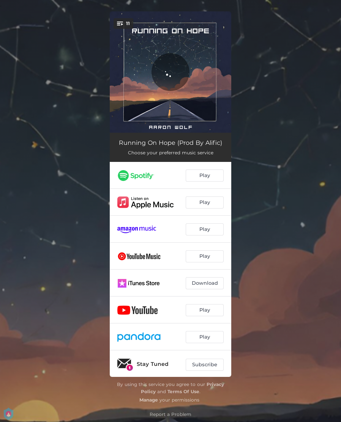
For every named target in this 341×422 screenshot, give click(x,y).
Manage (148, 400)
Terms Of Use (183, 391)
